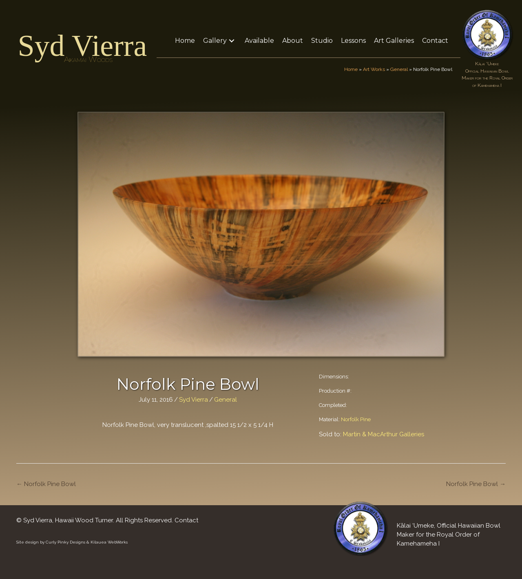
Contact (186, 520)
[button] (232, 40)
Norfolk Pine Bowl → (476, 484)
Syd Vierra (82, 45)
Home (351, 69)
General (399, 69)
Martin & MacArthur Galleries (383, 434)
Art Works (374, 69)
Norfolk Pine (356, 419)
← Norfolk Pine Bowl (46, 484)
